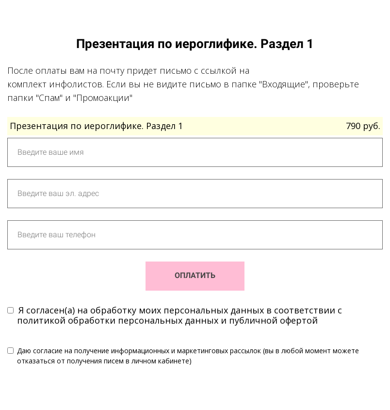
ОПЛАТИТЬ (195, 275)
